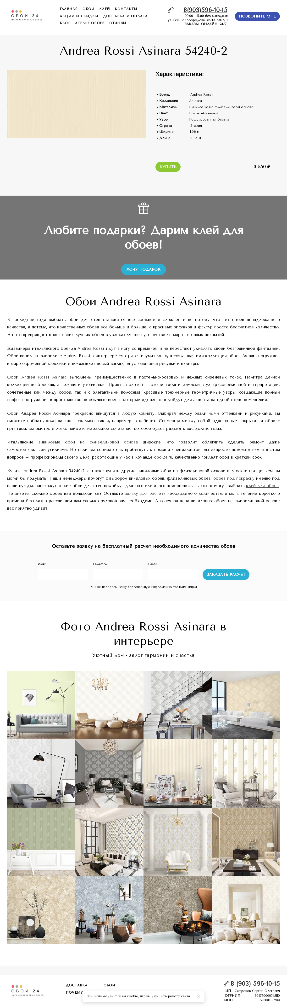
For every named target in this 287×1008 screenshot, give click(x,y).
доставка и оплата (125, 16)
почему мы (79, 992)
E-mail (152, 564)
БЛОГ (65, 23)
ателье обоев (90, 23)
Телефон (100, 564)
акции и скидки (79, 16)
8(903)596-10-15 (205, 9)
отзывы (117, 23)
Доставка (77, 985)
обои (88, 9)
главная (69, 9)
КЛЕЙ (104, 9)
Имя (42, 564)
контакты (126, 9)
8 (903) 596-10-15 (255, 983)
